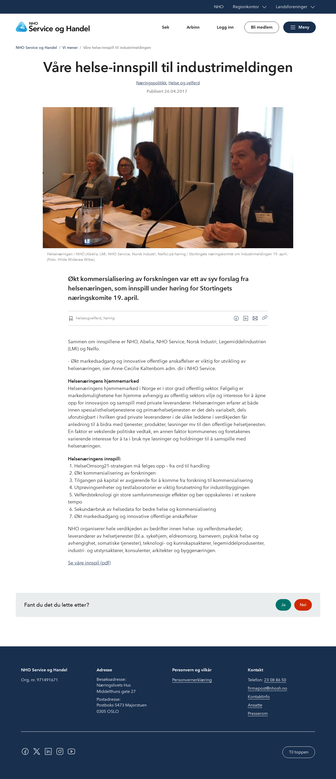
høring (109, 318)
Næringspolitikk (151, 82)
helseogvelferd (88, 318)
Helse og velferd (184, 82)
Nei (303, 604)
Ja (283, 604)
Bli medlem (261, 27)
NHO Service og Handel (36, 47)
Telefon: (267, 680)
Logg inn (225, 27)
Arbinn (193, 27)
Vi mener (70, 47)
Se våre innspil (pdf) (89, 563)
